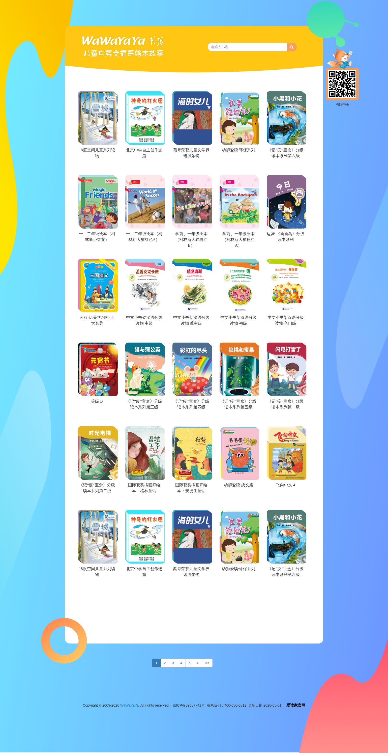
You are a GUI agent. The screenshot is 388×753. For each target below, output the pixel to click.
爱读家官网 (295, 705)
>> (207, 663)
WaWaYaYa (129, 705)
